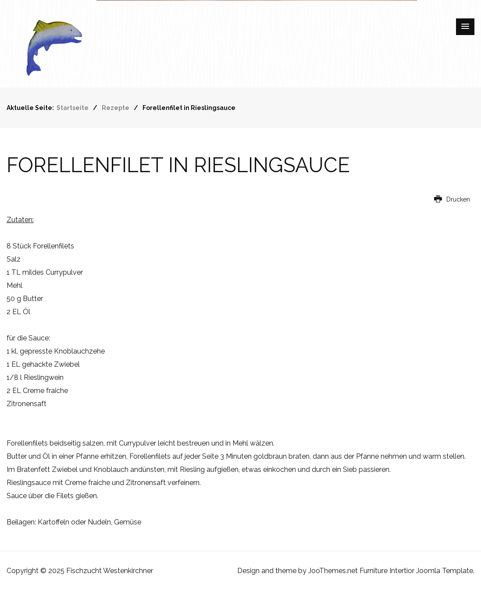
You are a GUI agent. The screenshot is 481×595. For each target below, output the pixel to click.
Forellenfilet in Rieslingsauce (178, 165)
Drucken (452, 199)
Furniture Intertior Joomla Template (416, 571)
